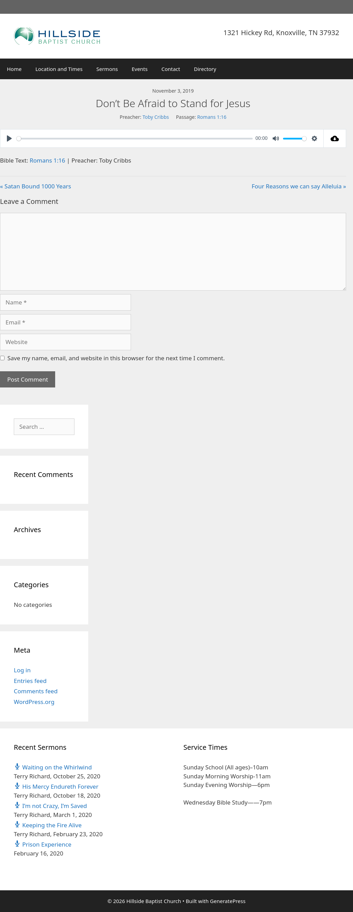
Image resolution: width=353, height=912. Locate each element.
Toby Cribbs (155, 117)
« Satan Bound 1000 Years (35, 186)
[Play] (9, 138)
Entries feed (30, 681)
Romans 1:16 (211, 117)
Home (14, 68)
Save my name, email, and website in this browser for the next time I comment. (116, 358)
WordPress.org (34, 702)
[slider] (135, 138)
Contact (170, 68)
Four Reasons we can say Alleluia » (299, 186)
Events (140, 68)
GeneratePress (227, 901)
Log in (22, 670)
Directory (205, 68)
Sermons (107, 68)
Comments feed (36, 691)
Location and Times (59, 68)
